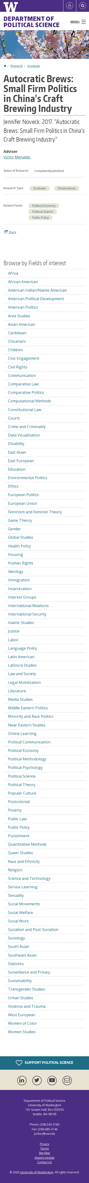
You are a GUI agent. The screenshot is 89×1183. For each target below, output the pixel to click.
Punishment (18, 835)
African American (23, 281)
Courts (14, 418)
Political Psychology (25, 767)
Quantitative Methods (27, 844)
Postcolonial (19, 801)
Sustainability (20, 980)
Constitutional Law (24, 409)
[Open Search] (82, 6)
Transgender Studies (26, 989)
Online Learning (22, 733)
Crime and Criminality (27, 426)
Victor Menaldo (17, 157)
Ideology (15, 571)
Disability (16, 443)
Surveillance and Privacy (29, 972)
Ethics (13, 486)
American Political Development (36, 298)
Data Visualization (24, 435)
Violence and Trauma (26, 1006)
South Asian (18, 946)
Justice (14, 631)
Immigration (19, 580)
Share (10, 232)
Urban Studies (20, 997)
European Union (22, 503)
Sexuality (16, 895)
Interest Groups (22, 597)
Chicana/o (17, 341)
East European (21, 460)
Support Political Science (44, 1063)
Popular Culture (22, 793)
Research (17, 66)
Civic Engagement (23, 358)
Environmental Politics (27, 477)
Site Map (44, 1153)
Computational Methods (29, 401)
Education (16, 469)
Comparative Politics (26, 392)
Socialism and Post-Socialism (33, 929)
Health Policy (19, 546)
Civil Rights (17, 367)
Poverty (15, 810)
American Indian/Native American (37, 290)
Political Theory (22, 784)
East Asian (17, 452)
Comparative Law (23, 384)
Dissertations (67, 188)
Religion (15, 870)
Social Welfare (20, 912)
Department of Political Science (32, 22)
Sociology (16, 938)
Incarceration (20, 588)
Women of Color (22, 1023)
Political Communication (29, 742)
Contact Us (44, 1162)
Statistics (16, 963)
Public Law (17, 818)
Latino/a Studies (22, 665)
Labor (13, 639)
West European (21, 1014)
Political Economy (44, 206)
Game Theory (20, 520)
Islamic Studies (21, 622)
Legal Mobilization (24, 682)
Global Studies (20, 537)
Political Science (42, 212)
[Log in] (69, 6)
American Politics (23, 307)
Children (15, 349)
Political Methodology (27, 759)
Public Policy (40, 218)
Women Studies (22, 1031)
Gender (14, 528)
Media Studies (20, 699)
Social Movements (24, 903)
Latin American (21, 656)
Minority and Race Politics (30, 716)
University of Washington (36, 1172)
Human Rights (20, 563)
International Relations (28, 605)
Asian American (21, 324)
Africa (13, 273)
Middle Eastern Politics (28, 707)
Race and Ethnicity (24, 861)
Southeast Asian (22, 955)
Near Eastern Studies (26, 725)
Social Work (18, 921)
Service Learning (22, 886)
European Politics (23, 494)
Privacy (44, 1144)
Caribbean (17, 332)
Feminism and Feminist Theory (35, 511)
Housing (15, 554)
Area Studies (19, 315)
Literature (17, 690)
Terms (44, 1148)
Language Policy (22, 648)
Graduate (33, 66)
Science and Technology (29, 878)
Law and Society (22, 673)
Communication (22, 375)
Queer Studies (20, 852)
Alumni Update (45, 1158)
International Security (27, 614)
